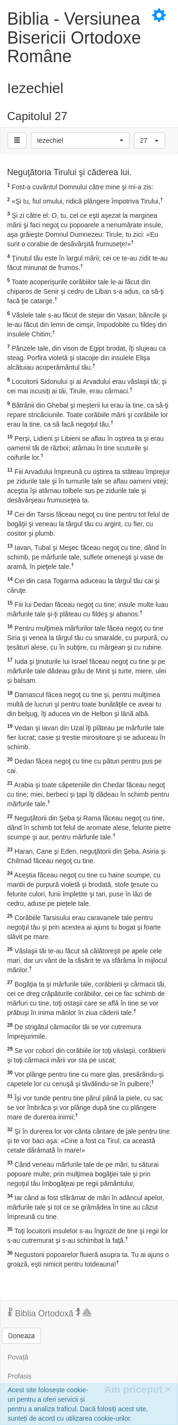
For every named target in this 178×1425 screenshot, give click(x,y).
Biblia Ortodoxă (49, 1313)
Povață (18, 1357)
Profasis (20, 1376)
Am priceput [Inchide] (137, 1389)
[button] (80, 140)
